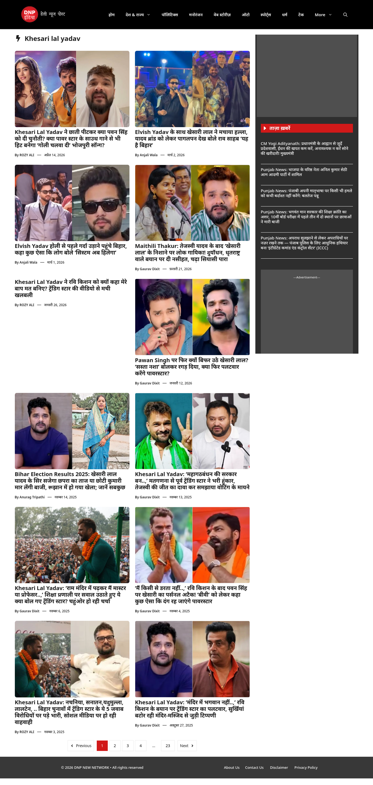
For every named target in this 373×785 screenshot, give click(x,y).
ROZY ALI (27, 155)
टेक (301, 14)
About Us (232, 767)
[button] (345, 14)
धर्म (284, 14)
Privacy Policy (305, 767)
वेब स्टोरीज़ (222, 14)
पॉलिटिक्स (170, 14)
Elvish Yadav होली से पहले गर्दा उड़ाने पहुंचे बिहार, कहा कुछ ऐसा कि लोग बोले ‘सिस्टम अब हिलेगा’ (71, 249)
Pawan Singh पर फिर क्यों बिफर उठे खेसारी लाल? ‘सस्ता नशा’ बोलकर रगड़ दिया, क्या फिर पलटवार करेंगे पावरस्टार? (191, 366)
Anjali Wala (149, 155)
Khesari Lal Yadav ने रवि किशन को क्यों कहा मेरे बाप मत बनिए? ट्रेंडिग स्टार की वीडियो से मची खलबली (71, 288)
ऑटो (246, 14)
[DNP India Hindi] (43, 14)
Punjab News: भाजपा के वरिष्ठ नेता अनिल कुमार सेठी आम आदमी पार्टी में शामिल (304, 172)
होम (112, 14)
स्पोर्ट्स (266, 14)
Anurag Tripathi (32, 497)
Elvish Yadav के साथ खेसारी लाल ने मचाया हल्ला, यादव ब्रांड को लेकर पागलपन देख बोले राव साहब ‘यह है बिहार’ (191, 138)
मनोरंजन (196, 14)
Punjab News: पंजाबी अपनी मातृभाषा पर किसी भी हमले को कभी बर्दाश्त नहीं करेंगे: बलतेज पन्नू (306, 193)
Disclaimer (279, 767)
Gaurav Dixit (150, 269)
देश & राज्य (141, 14)
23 (168, 745)
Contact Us (255, 767)
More (326, 14)
